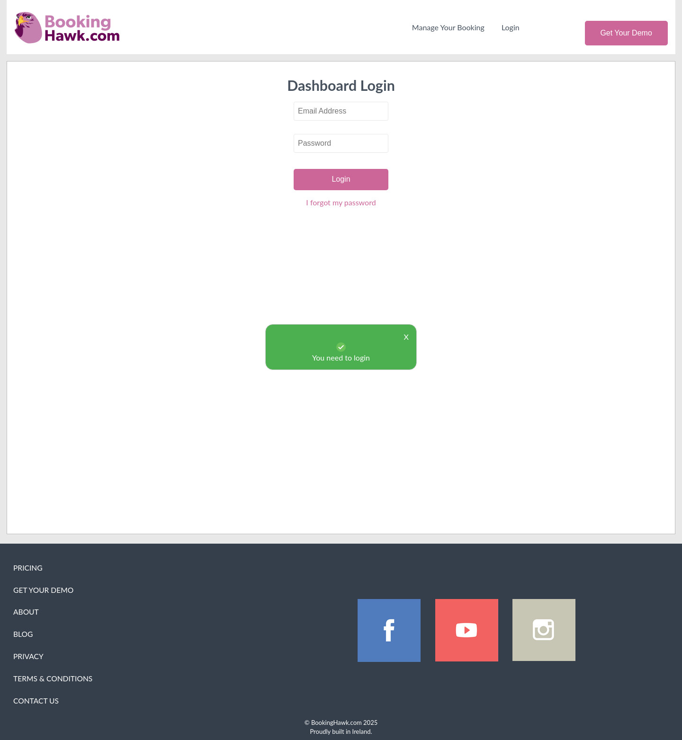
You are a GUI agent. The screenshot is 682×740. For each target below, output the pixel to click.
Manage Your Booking (448, 27)
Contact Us (36, 700)
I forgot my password (341, 202)
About (26, 612)
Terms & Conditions (52, 678)
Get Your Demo (626, 33)
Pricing (28, 568)
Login (511, 27)
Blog (23, 634)
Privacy (28, 656)
